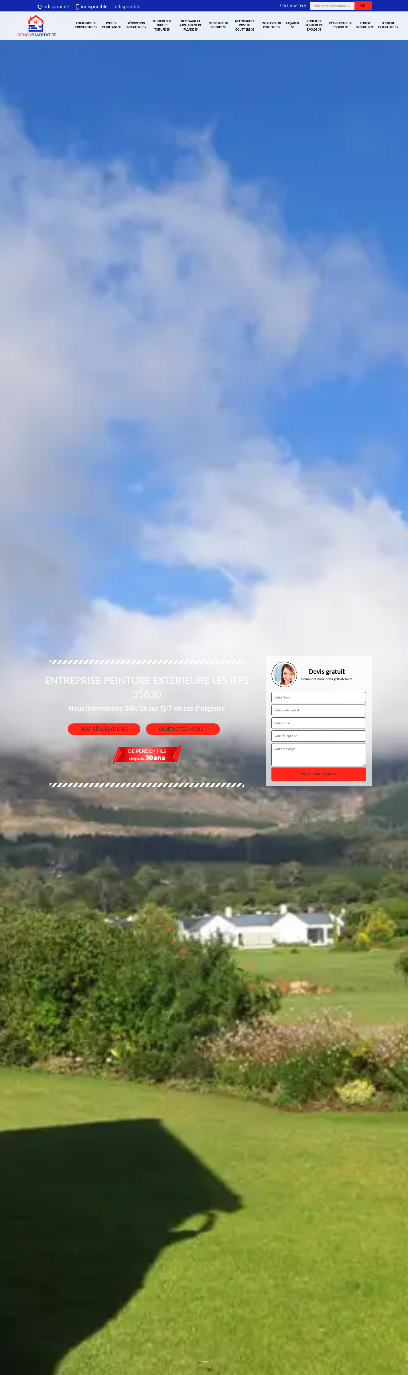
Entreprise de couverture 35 (86, 25)
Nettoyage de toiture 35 (218, 25)
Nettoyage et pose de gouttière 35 (244, 25)
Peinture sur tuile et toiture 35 (162, 25)
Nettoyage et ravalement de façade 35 (191, 25)
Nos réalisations (104, 729)
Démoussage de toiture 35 (340, 25)
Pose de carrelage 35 (111, 25)
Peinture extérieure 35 (388, 25)
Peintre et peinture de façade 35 (314, 25)
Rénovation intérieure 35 (136, 25)
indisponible (53, 6)
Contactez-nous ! (183, 729)
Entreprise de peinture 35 (271, 25)
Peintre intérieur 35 (365, 25)
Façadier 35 (292, 25)
